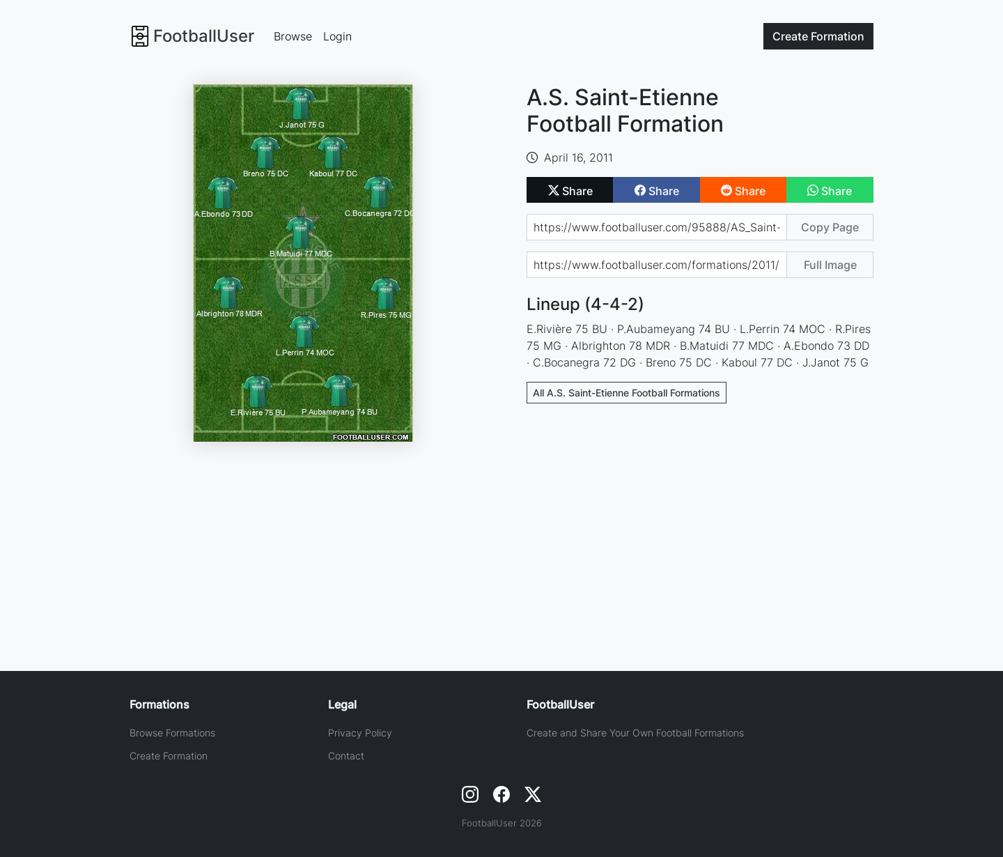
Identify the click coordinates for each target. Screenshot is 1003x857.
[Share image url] (657, 265)
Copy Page (830, 227)
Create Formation (169, 756)
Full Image (830, 265)
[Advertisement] (700, 517)
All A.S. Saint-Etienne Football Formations (626, 393)
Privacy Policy (360, 733)
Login (337, 36)
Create (818, 36)
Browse (293, 36)
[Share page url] (657, 227)
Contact (346, 756)
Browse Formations (172, 733)
